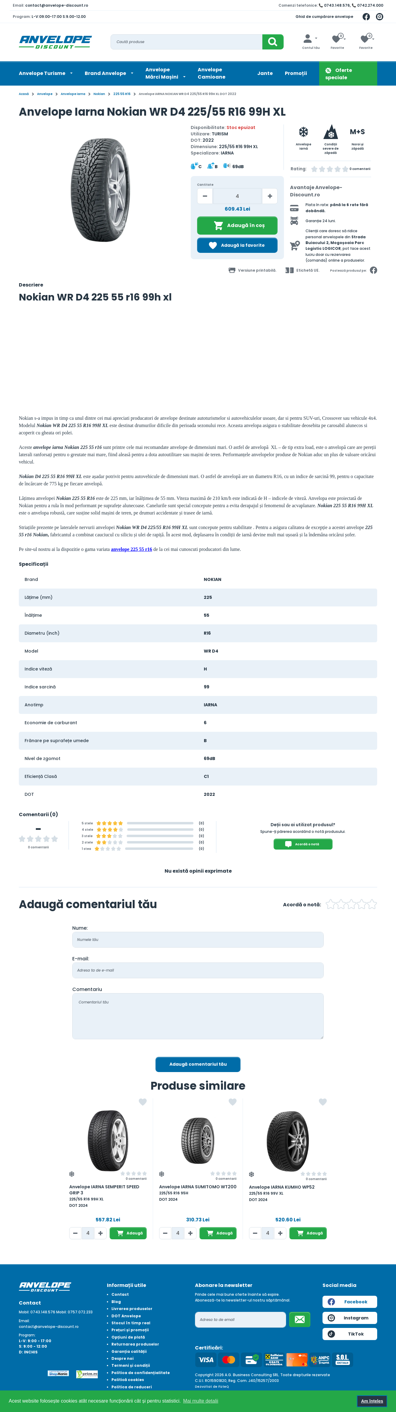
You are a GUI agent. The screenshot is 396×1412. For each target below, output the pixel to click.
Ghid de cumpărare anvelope (324, 16)
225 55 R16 (122, 94)
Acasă (24, 94)
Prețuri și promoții (130, 1329)
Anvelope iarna (73, 94)
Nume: (80, 928)
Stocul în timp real (130, 1322)
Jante (265, 73)
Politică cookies (127, 1379)
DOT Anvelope (126, 1316)
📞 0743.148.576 (334, 5)
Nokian (99, 94)
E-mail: (80, 958)
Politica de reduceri (131, 1387)
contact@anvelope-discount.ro (56, 5)
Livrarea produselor (131, 1308)
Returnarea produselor (135, 1344)
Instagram (348, 1318)
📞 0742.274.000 (367, 5)
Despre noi (122, 1358)
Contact (120, 1294)
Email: (24, 1320)
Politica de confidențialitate (140, 1372)
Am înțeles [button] (372, 1401)
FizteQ (223, 1386)
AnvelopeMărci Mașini (162, 73)
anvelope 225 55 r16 (131, 549)
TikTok (346, 1334)
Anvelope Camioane (211, 73)
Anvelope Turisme (42, 73)
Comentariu (87, 989)
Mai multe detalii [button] (200, 1401)
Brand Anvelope (106, 73)
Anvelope (45, 94)
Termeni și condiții (130, 1365)
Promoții (296, 73)
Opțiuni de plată (128, 1337)
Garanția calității (129, 1351)
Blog (116, 1301)
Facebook (347, 1301)
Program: (27, 1335)
